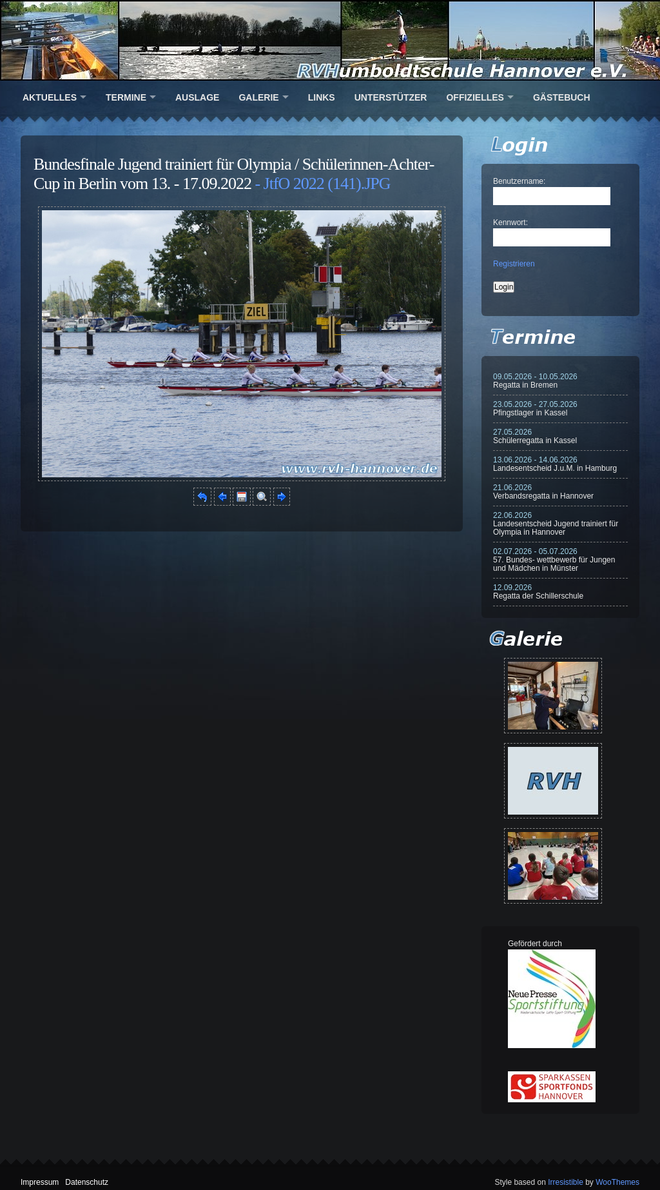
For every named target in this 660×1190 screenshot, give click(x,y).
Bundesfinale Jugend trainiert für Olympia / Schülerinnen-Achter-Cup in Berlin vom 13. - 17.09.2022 (234, 174)
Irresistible (565, 1182)
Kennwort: (510, 222)
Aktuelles (50, 97)
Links (321, 97)
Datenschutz (86, 1182)
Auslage (197, 97)
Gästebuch (561, 97)
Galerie (258, 97)
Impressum (40, 1182)
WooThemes (617, 1182)
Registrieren (514, 263)
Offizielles (474, 97)
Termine (126, 97)
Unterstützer (390, 97)
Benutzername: (519, 181)
